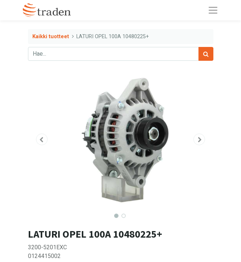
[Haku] (205, 54)
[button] (42, 139)
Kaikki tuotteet (50, 36)
